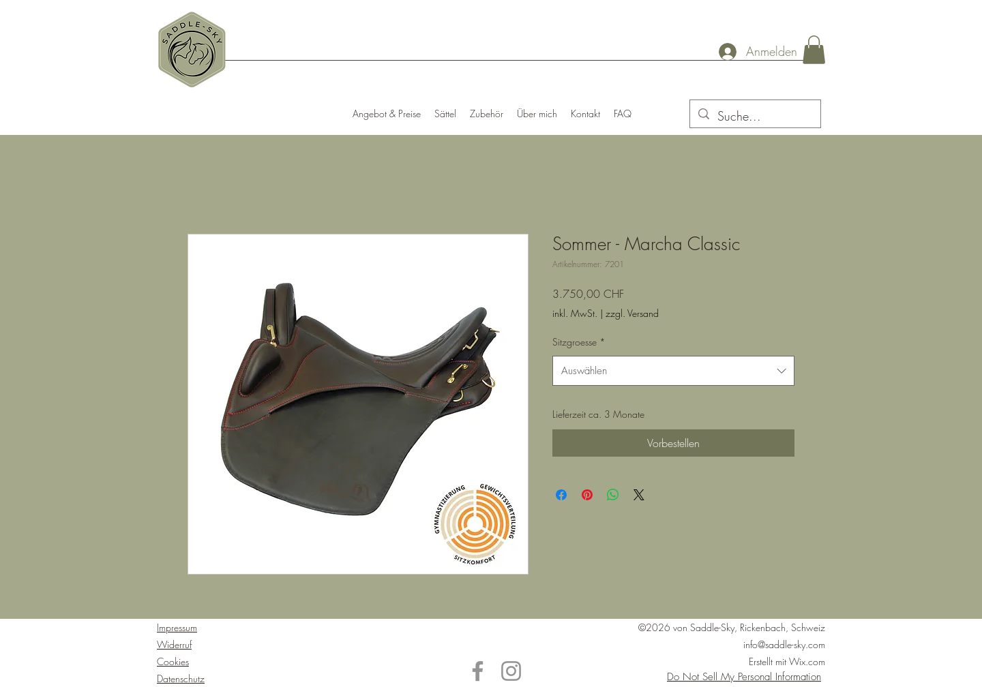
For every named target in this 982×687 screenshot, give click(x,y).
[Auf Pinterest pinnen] (587, 495)
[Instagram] (511, 671)
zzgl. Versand (632, 313)
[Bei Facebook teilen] (561, 495)
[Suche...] (754, 116)
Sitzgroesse (579, 341)
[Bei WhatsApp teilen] (613, 495)
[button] (814, 49)
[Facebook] (477, 671)
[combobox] (673, 371)
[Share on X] (639, 495)
